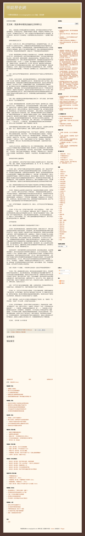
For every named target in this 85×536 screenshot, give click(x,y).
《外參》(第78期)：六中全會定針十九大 (18, 448)
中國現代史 (18, 332)
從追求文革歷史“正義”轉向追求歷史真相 (18, 403)
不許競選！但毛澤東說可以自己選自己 (17, 498)
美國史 (61, 218)
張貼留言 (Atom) (14, 382)
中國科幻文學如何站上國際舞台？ (68, 40)
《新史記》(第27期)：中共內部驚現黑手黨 (18, 467)
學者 (61, 239)
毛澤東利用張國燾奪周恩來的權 (16, 411)
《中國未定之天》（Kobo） (15, 477)
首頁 (30, 379)
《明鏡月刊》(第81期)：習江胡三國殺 (17, 450)
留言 (61, 273)
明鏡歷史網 (16, 7)
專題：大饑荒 (63, 220)
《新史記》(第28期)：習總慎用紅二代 (17, 465)
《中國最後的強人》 (13, 476)
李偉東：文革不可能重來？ (15, 417)
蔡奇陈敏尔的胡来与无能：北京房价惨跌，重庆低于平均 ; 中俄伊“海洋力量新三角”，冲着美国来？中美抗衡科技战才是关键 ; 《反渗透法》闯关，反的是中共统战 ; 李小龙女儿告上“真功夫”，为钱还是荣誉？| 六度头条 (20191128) (69, 85)
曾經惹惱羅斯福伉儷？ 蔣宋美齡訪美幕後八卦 (19, 396)
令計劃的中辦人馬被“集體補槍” (16, 510)
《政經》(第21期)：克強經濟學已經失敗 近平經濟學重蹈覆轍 (68, 139)
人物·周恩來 (63, 183)
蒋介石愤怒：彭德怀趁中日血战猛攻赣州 (18, 419)
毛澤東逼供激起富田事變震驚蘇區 (16, 407)
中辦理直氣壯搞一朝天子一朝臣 (16, 508)
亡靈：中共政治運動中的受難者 (16, 494)
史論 (61, 210)
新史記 (63, 281)
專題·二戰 (62, 222)
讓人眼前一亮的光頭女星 (66, 125)
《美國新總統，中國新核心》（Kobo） (18, 481)
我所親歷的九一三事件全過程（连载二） (18, 490)
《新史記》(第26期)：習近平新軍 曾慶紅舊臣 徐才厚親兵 (22, 469)
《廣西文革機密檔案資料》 (15, 432)
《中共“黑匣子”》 (64, 157)
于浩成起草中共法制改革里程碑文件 (17, 409)
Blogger (62, 528)
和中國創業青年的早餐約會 (66, 116)
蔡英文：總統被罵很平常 (66, 118)
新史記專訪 (62, 237)
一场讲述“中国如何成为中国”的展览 (17, 421)
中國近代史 (62, 199)
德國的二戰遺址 (12, 388)
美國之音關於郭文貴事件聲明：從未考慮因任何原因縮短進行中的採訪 (69, 102)
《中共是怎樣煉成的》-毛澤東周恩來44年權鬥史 (20, 438)
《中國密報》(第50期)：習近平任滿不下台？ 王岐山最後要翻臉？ (24, 452)
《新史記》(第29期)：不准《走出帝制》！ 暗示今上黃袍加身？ (24, 463)
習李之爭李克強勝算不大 (14, 505)
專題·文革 (62, 228)
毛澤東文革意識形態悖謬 (14, 496)
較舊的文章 (50, 379)
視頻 (61, 235)
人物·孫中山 (63, 185)
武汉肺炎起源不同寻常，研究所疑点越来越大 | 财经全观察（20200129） (69, 68)
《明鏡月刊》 (63, 171)
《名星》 (62, 169)
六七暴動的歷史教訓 (13, 392)
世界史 (61, 204)
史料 (61, 206)
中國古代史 (62, 197)
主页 (9, 522)
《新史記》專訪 (64, 175)
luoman (52, 528)
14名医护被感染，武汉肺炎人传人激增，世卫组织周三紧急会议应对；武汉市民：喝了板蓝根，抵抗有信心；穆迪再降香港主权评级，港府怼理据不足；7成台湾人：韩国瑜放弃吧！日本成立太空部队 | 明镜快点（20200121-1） (69, 75)
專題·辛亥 (62, 230)
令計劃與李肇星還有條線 (14, 507)
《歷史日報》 (63, 177)
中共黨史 (13, 332)
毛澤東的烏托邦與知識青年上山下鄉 (17, 492)
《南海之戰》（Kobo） (65, 153)
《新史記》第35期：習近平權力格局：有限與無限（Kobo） (68, 162)
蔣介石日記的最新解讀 (13, 390)
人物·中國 (62, 179)
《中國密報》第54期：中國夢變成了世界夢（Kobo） (21, 479)
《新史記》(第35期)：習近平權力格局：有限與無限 (21, 461)
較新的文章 (10, 379)
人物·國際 (62, 189)
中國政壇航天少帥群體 (65, 123)
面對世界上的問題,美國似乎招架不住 (17, 405)
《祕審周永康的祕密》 (13, 434)
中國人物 (62, 195)
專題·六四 (62, 224)
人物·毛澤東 (63, 181)
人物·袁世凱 (63, 187)
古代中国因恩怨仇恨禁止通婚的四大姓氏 (18, 423)
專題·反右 (62, 226)
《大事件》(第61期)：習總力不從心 (17, 454)
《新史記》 (62, 173)
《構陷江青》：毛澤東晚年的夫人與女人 (18, 436)
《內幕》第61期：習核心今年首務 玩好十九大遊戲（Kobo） (23, 483)
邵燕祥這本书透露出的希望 (15, 425)
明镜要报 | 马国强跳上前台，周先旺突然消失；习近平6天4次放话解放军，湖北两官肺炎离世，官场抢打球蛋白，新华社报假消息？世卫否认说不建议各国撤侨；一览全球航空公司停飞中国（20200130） (69, 54)
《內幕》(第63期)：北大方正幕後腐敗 (17, 446)
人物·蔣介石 (63, 191)
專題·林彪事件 (63, 232)
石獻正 (63, 283)
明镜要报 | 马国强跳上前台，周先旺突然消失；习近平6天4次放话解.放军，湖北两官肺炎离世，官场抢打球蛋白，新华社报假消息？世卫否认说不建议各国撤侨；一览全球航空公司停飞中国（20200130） (69, 63)
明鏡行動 (62, 214)
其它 (61, 212)
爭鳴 (61, 216)
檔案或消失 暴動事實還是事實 (15, 394)
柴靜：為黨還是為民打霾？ (15, 512)
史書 (61, 208)
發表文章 (62, 270)
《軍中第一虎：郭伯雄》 (14, 440)
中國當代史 (62, 202)
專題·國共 (23, 332)
